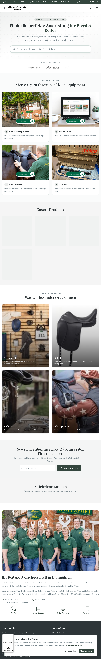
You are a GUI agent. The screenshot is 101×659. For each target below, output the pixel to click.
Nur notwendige (70, 651)
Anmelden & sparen (69, 469)
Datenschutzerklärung (73, 645)
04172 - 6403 (40, 600)
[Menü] (12, 635)
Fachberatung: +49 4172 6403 (88, 2)
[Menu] (4, 8)
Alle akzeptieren (86, 651)
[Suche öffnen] (90, 8)
